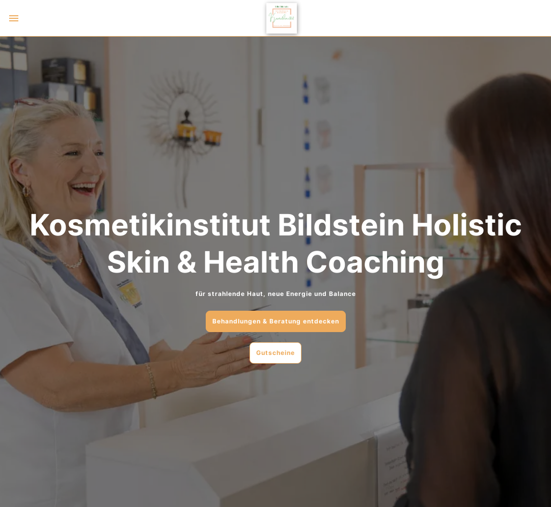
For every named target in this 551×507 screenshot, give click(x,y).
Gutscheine (275, 352)
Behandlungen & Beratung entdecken (275, 321)
